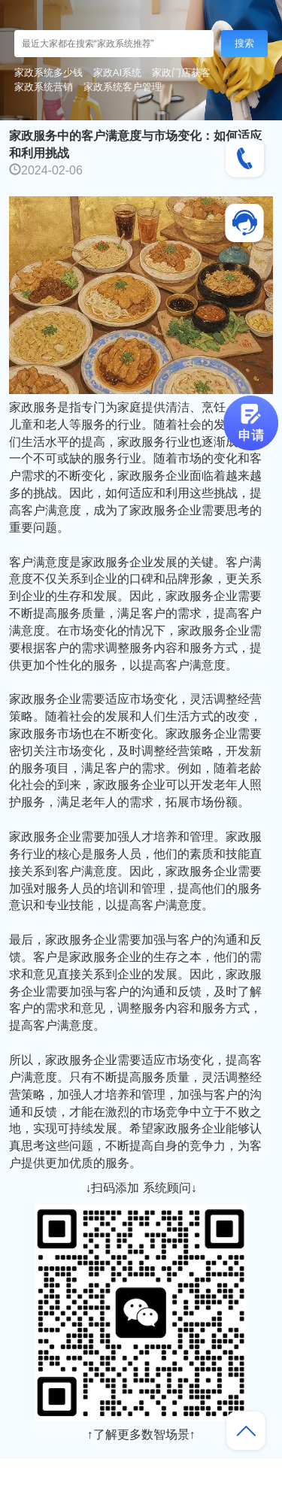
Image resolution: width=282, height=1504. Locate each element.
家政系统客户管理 (122, 86)
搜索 (244, 43)
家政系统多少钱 (48, 72)
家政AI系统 (117, 72)
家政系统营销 (43, 86)
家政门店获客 (181, 72)
